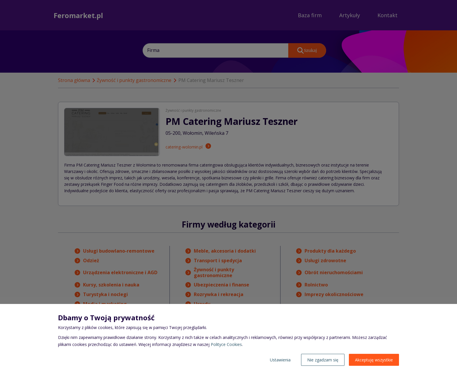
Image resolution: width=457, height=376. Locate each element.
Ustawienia (280, 360)
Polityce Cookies (226, 344)
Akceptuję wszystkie (374, 360)
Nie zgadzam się (322, 360)
